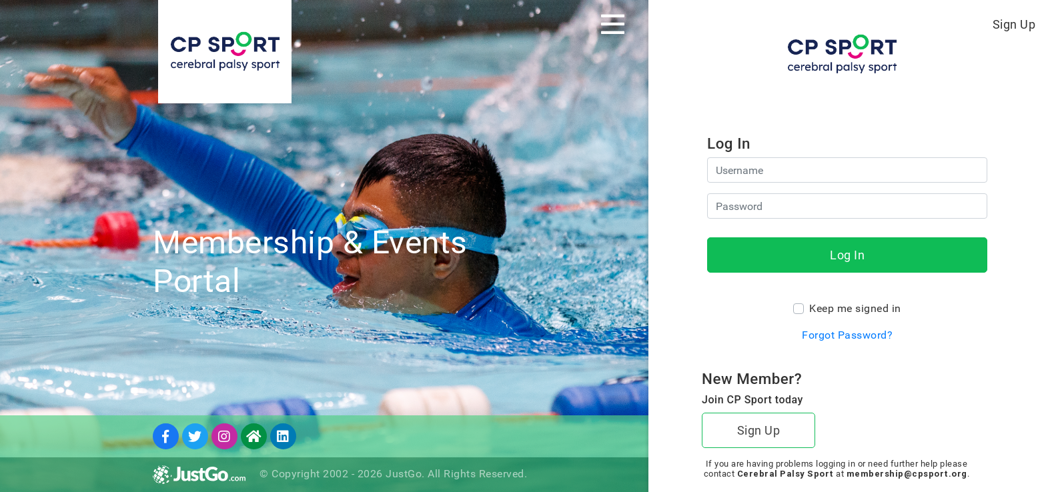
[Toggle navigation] (612, 24)
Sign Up (1014, 24)
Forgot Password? (847, 335)
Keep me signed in (855, 308)
